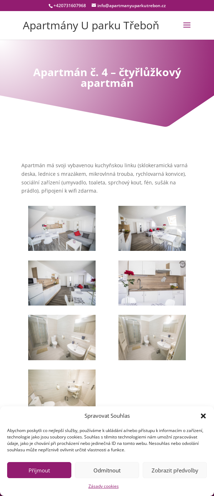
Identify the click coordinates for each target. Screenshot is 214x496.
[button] (203, 416)
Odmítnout (107, 470)
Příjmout (39, 470)
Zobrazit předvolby (175, 470)
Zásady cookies (103, 486)
